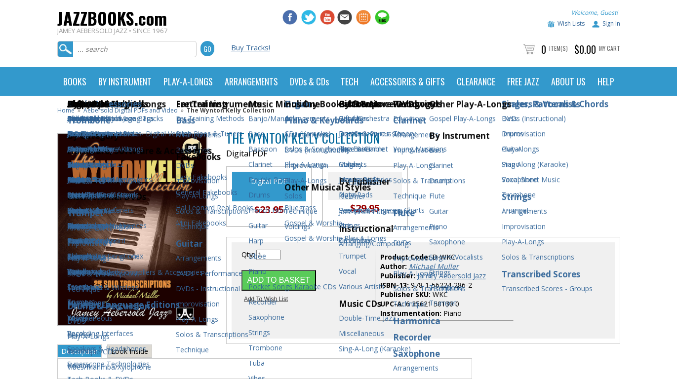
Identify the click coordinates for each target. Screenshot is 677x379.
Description (79, 351)
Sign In (611, 23)
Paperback (365, 181)
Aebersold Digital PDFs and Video (130, 110)
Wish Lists (571, 23)
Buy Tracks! (250, 47)
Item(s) (558, 48)
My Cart (609, 48)
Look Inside (129, 351)
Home (66, 110)
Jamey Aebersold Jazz (451, 275)
